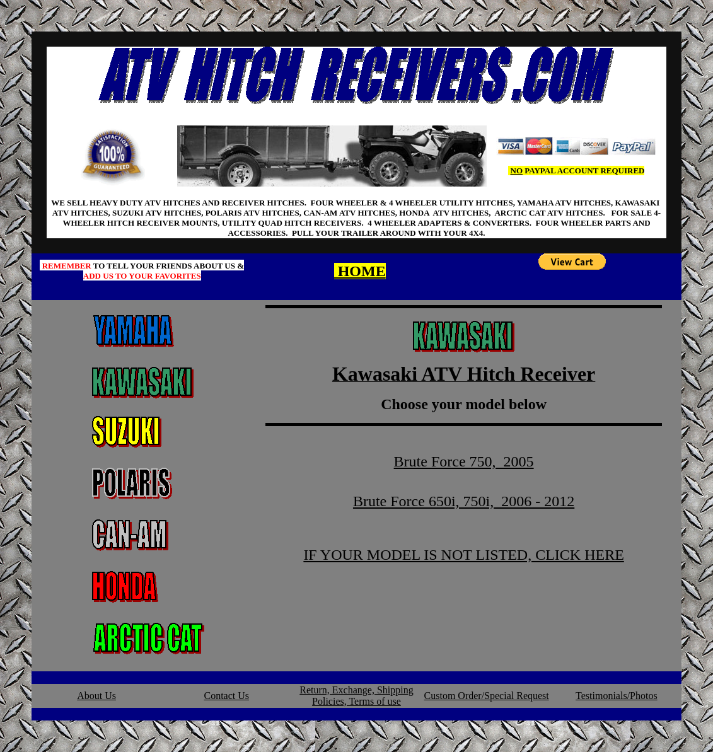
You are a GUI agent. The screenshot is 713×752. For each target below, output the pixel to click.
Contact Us (227, 695)
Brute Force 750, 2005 (464, 461)
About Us (96, 695)
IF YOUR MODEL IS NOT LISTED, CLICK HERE (463, 555)
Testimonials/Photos (617, 695)
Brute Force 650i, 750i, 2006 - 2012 (463, 501)
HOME (360, 271)
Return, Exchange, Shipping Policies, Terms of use (356, 696)
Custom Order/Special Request (486, 695)
